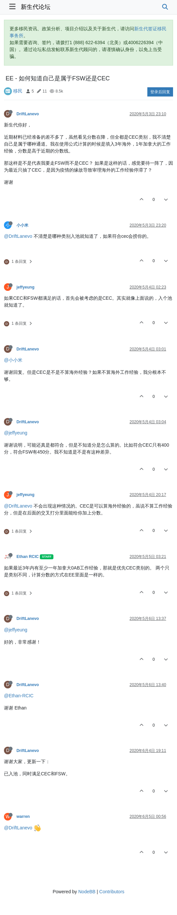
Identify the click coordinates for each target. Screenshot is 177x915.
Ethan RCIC (27, 556)
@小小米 (13, 360)
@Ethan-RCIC (19, 695)
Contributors (111, 891)
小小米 (22, 225)
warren (23, 816)
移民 (17, 91)
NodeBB (86, 891)
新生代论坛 (35, 7)
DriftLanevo (27, 114)
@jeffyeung (15, 432)
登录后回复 (160, 92)
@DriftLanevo (18, 236)
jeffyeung (25, 287)
